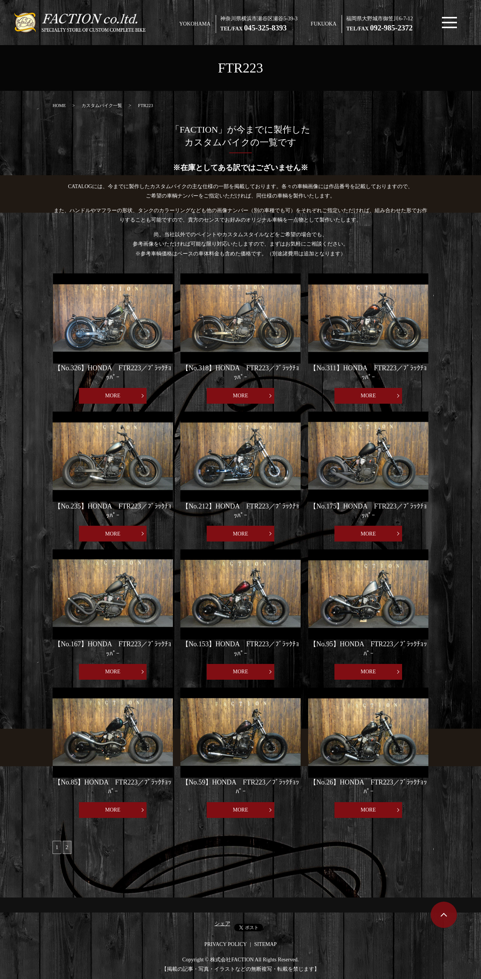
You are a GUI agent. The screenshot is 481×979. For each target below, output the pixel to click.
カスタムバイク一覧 (102, 105)
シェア (222, 923)
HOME (59, 105)
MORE (112, 395)
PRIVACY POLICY (225, 944)
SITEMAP (265, 944)
